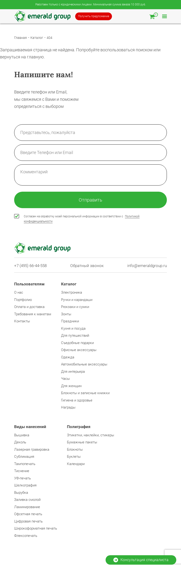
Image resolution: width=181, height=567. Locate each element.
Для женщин (71, 386)
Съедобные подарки (77, 343)
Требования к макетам (32, 314)
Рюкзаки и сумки (75, 307)
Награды (68, 407)
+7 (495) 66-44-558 (30, 266)
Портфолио (23, 300)
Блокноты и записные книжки (85, 393)
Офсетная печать (28, 514)
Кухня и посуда (73, 328)
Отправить (90, 200)
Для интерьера (73, 371)
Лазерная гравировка (31, 449)
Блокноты (75, 449)
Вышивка (21, 435)
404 (49, 38)
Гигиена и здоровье (76, 400)
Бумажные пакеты (82, 442)
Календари (76, 464)
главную (35, 56)
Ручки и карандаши (76, 300)
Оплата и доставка (29, 307)
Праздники (70, 321)
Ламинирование (27, 507)
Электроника (71, 292)
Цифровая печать (28, 521)
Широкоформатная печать (35, 528)
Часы (65, 379)
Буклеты (74, 456)
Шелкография (25, 485)
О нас (18, 292)
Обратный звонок (87, 266)
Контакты (22, 321)
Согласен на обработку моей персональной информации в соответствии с (82, 219)
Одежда (67, 357)
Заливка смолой (27, 500)
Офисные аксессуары (78, 350)
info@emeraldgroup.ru (147, 266)
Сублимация (24, 456)
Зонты (66, 314)
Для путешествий (75, 335)
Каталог (36, 38)
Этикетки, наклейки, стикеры (90, 435)
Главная (20, 38)
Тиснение (21, 471)
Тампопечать (24, 464)
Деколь (20, 442)
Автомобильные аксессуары (84, 364)
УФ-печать (22, 478)
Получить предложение (93, 16)
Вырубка (21, 492)
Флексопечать (25, 536)
